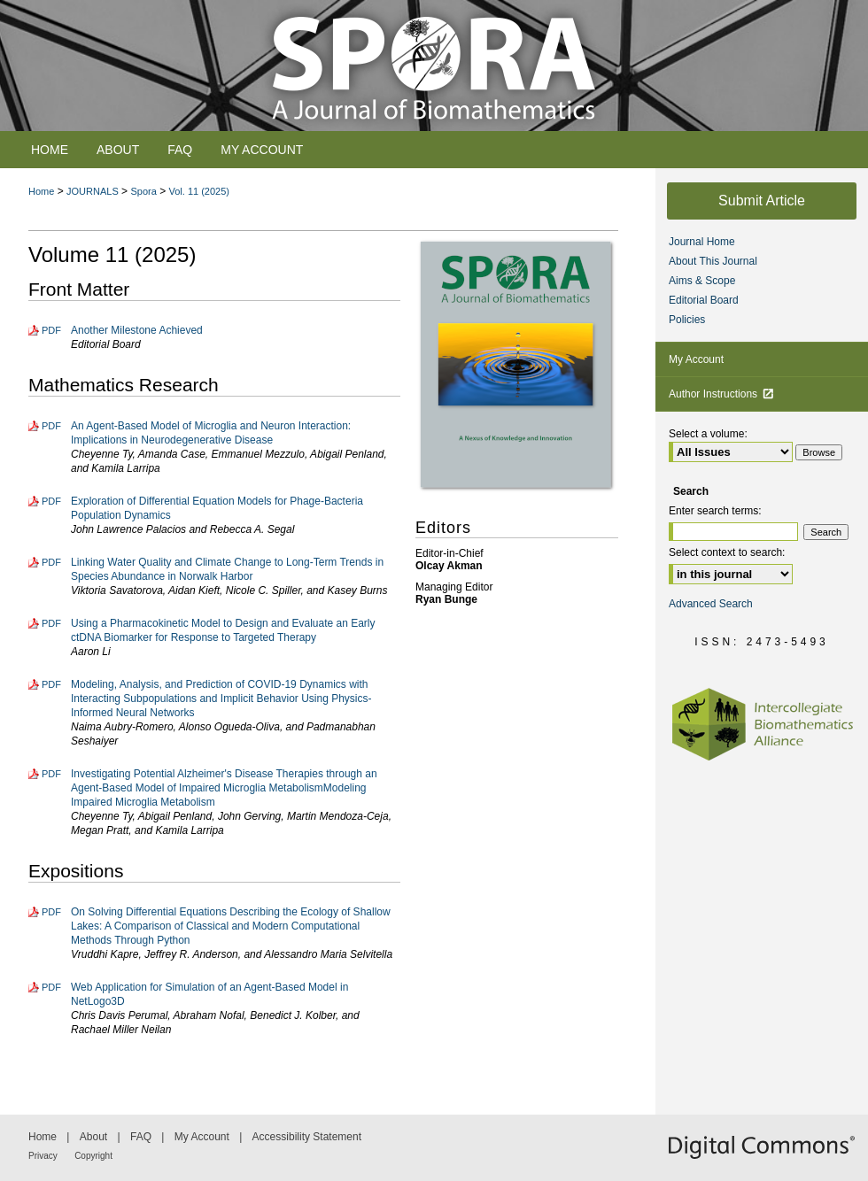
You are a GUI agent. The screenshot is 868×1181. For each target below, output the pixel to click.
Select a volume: (708, 434)
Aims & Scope (702, 280)
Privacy (43, 1156)
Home (41, 191)
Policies (687, 319)
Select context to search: (727, 552)
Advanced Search (711, 604)
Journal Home (702, 241)
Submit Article (761, 200)
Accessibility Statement (306, 1137)
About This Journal (713, 261)
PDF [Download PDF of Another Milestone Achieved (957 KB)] (51, 330)
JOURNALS (92, 191)
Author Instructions (721, 394)
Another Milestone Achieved (137, 330)
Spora (143, 191)
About (93, 1137)
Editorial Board (704, 300)
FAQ (140, 1137)
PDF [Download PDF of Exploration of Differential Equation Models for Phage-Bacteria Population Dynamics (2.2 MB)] (51, 501)
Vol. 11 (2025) (199, 191)
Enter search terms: (715, 511)
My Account (696, 359)
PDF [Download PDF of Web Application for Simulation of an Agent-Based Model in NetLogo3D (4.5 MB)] (51, 987)
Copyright (93, 1156)
